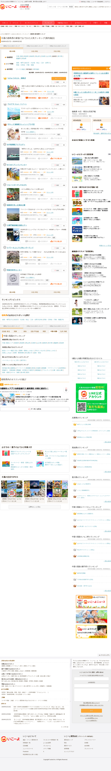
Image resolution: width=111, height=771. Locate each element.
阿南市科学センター (14, 270)
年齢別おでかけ (63, 23)
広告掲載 (25, 745)
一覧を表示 (107, 442)
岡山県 (37, 56)
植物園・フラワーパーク (50, 368)
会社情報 (86, 745)
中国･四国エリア (7, 343)
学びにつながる (40, 350)
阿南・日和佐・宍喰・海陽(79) (54, 319)
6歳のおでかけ (82, 374)
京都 (59, 26)
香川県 (60, 56)
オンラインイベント (31, 23)
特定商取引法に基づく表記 (30, 754)
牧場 (33, 368)
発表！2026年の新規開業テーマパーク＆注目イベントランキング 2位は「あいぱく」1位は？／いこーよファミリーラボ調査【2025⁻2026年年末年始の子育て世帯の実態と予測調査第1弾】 (39, 708)
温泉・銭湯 (5, 372)
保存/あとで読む (84, 1)
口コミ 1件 (51, 91)
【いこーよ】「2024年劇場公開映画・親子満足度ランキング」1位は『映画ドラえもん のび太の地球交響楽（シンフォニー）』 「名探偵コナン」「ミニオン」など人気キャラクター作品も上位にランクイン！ (39, 721)
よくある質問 (47, 742)
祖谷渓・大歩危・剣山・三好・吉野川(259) (28, 319)
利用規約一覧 (26, 742)
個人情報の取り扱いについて (91, 703)
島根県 (32, 56)
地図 (55, 94)
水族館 (38, 368)
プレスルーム (47, 745)
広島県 (43, 56)
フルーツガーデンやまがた (17, 185)
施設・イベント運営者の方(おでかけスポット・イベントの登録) (29, 700)
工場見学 (31, 370)
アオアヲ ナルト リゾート (17, 104)
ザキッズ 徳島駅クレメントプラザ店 (21, 124)
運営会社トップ (68, 740)
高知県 (24, 58)
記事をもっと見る (34, 507)
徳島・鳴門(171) (7, 319)
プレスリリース (88, 748)
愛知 (38, 26)
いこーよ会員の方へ (91, 720)
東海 (35, 26)
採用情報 (66, 748)
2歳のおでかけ (82, 366)
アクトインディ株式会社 (85, 736)
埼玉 (30, 26)
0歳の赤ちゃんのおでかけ (81, 362)
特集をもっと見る (105, 245)
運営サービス (68, 745)
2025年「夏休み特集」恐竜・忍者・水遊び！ (14, 692)
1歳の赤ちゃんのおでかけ (101, 362)
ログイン (107, 1)
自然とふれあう (7, 353)
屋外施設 (36, 69)
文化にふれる (51, 350)
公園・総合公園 (57, 370)
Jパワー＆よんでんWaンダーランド (20, 248)
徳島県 (45, 343)
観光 (27, 372)
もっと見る (64, 726)
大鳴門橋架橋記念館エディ (17, 225)
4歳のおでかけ (82, 370)
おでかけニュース (81, 23)
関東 (16, 26)
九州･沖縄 (63, 331)
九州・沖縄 (78, 26)
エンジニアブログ (69, 751)
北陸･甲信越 (35, 331)
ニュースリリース (28, 748)
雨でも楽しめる (6, 681)
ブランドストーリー (90, 740)
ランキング (48, 23)
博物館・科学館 (22, 370)
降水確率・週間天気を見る (102, 133)
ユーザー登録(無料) (97, 1)
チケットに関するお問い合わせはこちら (91, 715)
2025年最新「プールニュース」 (38, 692)
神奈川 (23, 26)
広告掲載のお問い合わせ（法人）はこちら (91, 705)
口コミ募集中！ (31, 132)
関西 (53, 26)
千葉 (27, 26)
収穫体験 (27, 671)
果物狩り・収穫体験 (8, 370)
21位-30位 (57, 51)
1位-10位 (12, 51)
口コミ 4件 (51, 111)
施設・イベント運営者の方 (30, 740)
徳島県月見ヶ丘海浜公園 (16, 205)
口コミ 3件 (50, 152)
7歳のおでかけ (101, 374)
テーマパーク (20, 368)
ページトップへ (104, 655)
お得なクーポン (6, 676)
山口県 (49, 56)
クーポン (58, 78)
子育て (95, 23)
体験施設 (38, 370)
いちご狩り (15, 360)
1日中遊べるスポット (105, 7)
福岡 (83, 26)
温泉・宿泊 (37, 353)
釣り (21, 666)
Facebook (25, 751)
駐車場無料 (23, 676)
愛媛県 (18, 58)
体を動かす (28, 353)
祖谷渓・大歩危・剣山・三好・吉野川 (37, 63)
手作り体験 (11, 671)
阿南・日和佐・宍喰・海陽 (25, 65)
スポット (5, 23)
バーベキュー (6, 360)
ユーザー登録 (5, 700)
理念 (65, 742)
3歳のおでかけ (101, 366)
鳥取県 (26, 56)
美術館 (36, 681)
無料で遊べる (15, 676)
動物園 (28, 368)
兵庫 (62, 26)
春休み (76, 7)
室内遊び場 (5, 368)
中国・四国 (69, 26)
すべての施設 (20, 69)
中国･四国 (19, 56)
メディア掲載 (47, 748)
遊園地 (13, 368)
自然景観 (62, 368)
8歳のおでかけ (82, 378)
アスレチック (46, 370)
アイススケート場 (20, 686)
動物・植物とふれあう (26, 350)
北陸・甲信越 (45, 26)
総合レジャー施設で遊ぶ (10, 350)
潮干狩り (24, 360)
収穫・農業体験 (19, 353)
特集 (105, 23)
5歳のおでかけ (101, 370)
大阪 (56, 26)
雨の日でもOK (84, 7)
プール (30, 666)
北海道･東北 (6, 331)
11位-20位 (34, 51)
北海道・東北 (4, 26)
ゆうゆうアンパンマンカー (17, 165)
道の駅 (23, 372)
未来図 (86, 742)
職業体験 (34, 671)
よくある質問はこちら (91, 718)
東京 (19, 26)
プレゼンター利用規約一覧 (50, 740)
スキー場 (11, 686)
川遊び (48, 676)
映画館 (21, 681)
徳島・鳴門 (20, 63)
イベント (15, 23)
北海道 (11, 26)
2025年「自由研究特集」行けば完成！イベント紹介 (16, 694)
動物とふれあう (93, 7)
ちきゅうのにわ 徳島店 (17, 78)
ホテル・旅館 (15, 372)
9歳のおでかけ (101, 378)
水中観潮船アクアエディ (16, 144)
